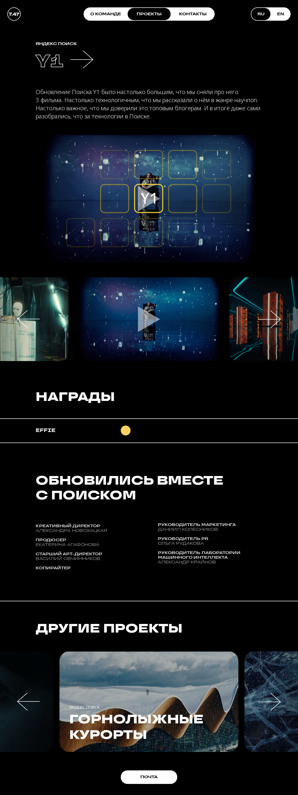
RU (261, 14)
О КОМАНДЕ (105, 14)
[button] (149, 319)
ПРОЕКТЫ (149, 14)
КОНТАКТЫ (193, 14)
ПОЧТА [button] (149, 777)
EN (280, 14)
